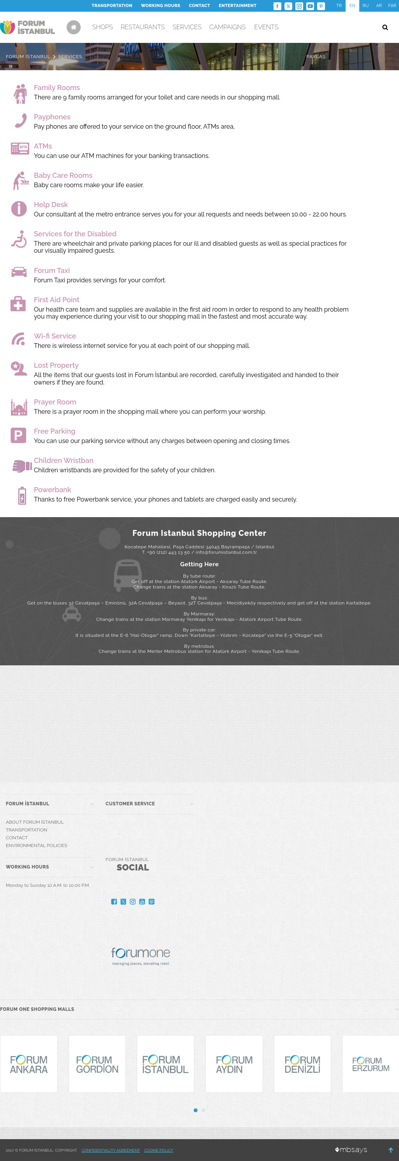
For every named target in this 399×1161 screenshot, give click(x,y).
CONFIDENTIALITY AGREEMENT (110, 1150)
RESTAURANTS (143, 27)
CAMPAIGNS (227, 27)
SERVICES (187, 27)
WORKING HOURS (160, 5)
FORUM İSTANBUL (28, 56)
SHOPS (102, 27)
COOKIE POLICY (158, 1150)
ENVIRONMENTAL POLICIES (36, 845)
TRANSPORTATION (112, 5)
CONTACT (199, 5)
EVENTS (266, 27)
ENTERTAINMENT (237, 5)
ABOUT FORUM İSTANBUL (35, 822)
